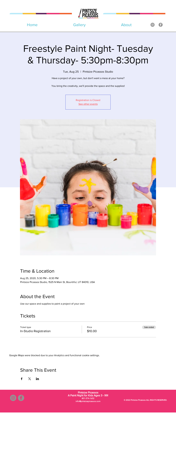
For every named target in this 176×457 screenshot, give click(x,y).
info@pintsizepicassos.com (88, 401)
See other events (88, 104)
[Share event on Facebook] (21, 378)
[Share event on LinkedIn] (37, 378)
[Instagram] (153, 25)
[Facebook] (161, 25)
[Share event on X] (29, 378)
